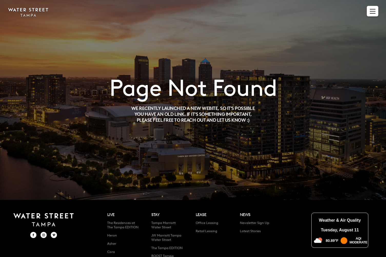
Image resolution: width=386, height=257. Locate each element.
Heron (112, 235)
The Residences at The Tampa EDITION (122, 225)
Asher (111, 243)
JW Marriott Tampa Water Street (166, 237)
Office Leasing (207, 223)
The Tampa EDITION (167, 248)
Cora (111, 252)
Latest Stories (250, 231)
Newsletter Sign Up (254, 223)
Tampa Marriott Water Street (163, 225)
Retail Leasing (206, 231)
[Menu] (372, 11)
